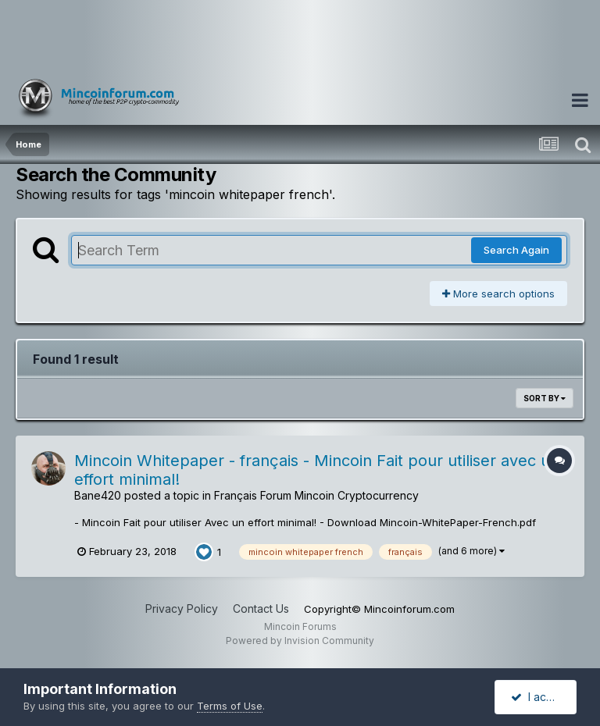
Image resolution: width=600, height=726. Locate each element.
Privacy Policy (181, 608)
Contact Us (261, 608)
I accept (540, 696)
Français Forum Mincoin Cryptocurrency (316, 495)
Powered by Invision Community (300, 640)
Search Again (516, 250)
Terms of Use (229, 705)
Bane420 (97, 495)
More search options (498, 293)
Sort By (544, 398)
